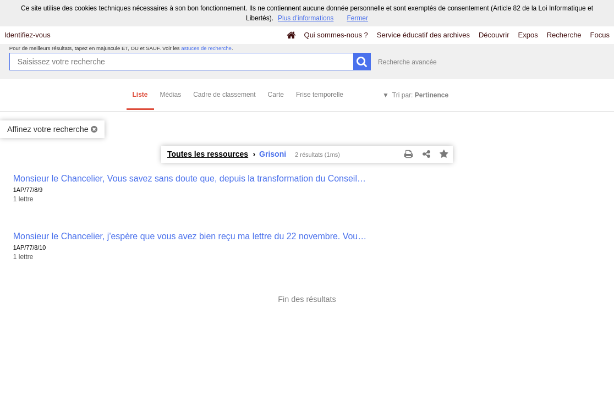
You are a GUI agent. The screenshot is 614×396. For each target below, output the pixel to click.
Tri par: (420, 95)
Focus (600, 35)
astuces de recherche (206, 48)
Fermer (357, 18)
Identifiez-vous (27, 35)
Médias (171, 94)
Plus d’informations (305, 18)
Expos (528, 35)
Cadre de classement (224, 94)
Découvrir (494, 35)
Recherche (564, 35)
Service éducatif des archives (423, 35)
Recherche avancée (407, 62)
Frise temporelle (319, 94)
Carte (276, 94)
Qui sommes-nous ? (336, 35)
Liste (140, 94)
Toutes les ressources (207, 154)
